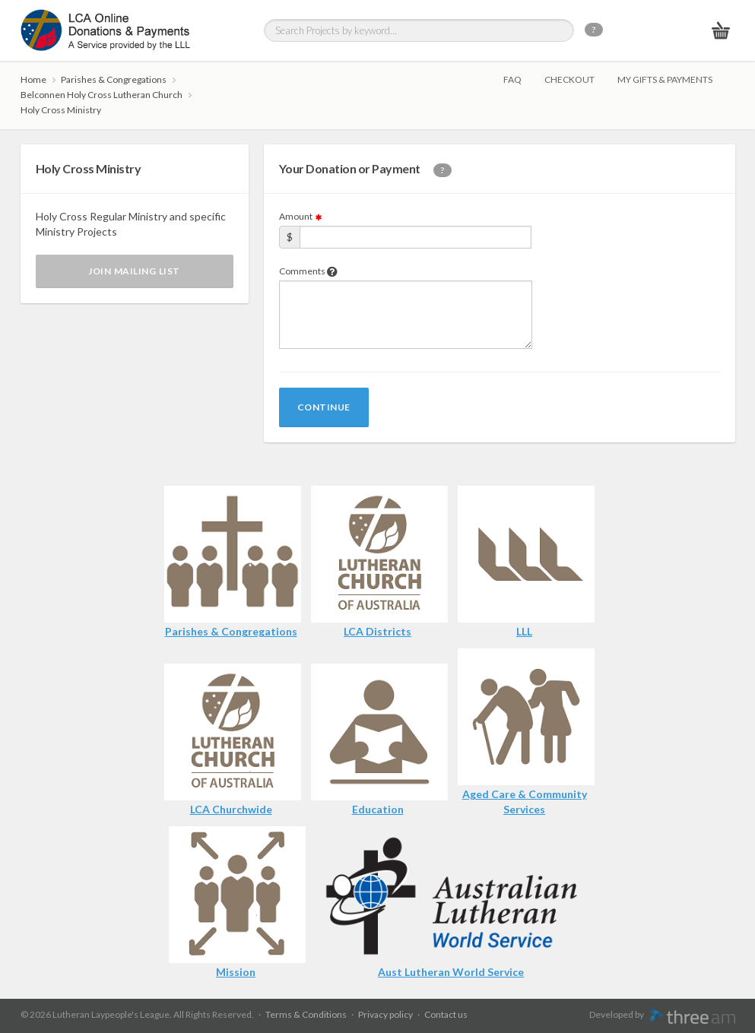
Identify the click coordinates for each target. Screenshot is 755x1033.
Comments (308, 271)
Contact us (446, 1014)
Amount (301, 216)
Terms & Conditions (306, 1014)
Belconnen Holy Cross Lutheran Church (101, 94)
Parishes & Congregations (114, 79)
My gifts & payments (664, 79)
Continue (324, 407)
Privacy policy (385, 1014)
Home (33, 79)
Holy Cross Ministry (61, 110)
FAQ (512, 79)
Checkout (569, 79)
